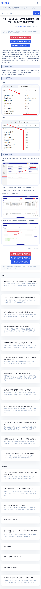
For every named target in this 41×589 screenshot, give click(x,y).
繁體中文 (24, 26)
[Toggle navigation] (38, 3)
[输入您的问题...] (18, 13)
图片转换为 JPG (25, 8)
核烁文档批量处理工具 (13, 8)
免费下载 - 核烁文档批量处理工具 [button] (20, 37)
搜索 (37, 13)
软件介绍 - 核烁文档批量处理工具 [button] (20, 41)
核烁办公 (5, 3)
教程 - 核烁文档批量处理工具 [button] (20, 45)
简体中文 (20, 26)
